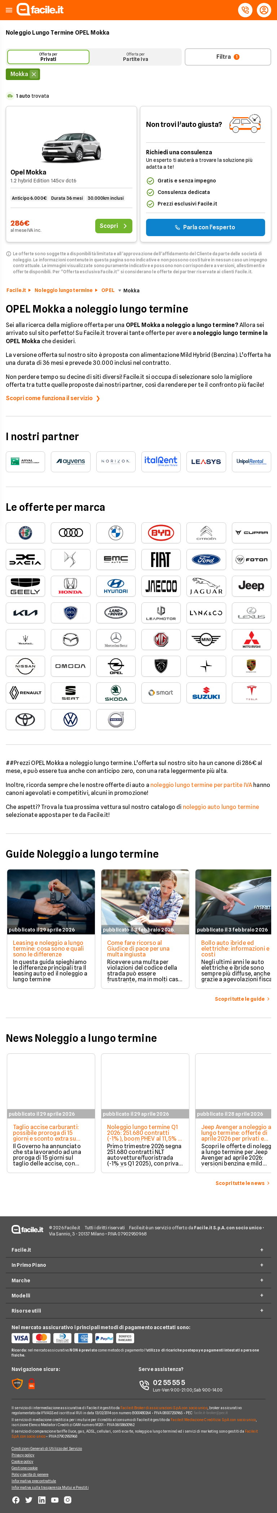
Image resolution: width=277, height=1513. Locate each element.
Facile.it (16, 290)
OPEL (108, 290)
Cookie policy (22, 1461)
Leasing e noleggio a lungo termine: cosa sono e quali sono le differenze (47, 948)
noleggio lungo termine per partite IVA (201, 785)
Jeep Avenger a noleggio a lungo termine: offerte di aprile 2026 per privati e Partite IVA (235, 1136)
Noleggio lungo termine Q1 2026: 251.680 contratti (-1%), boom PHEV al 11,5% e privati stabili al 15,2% (143, 1136)
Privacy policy (23, 1455)
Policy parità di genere (30, 1474)
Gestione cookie (25, 1468)
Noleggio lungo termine (64, 290)
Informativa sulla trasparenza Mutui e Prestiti (50, 1487)
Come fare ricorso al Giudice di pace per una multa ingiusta (137, 948)
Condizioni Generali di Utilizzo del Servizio (47, 1448)
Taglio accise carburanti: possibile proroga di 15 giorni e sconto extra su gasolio (45, 1136)
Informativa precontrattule (34, 1481)
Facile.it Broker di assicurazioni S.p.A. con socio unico (163, 1408)
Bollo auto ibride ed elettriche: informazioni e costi (234, 948)
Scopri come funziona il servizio (49, 398)
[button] (9, 10)
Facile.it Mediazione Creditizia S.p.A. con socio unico (213, 1419)
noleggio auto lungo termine (221, 807)
